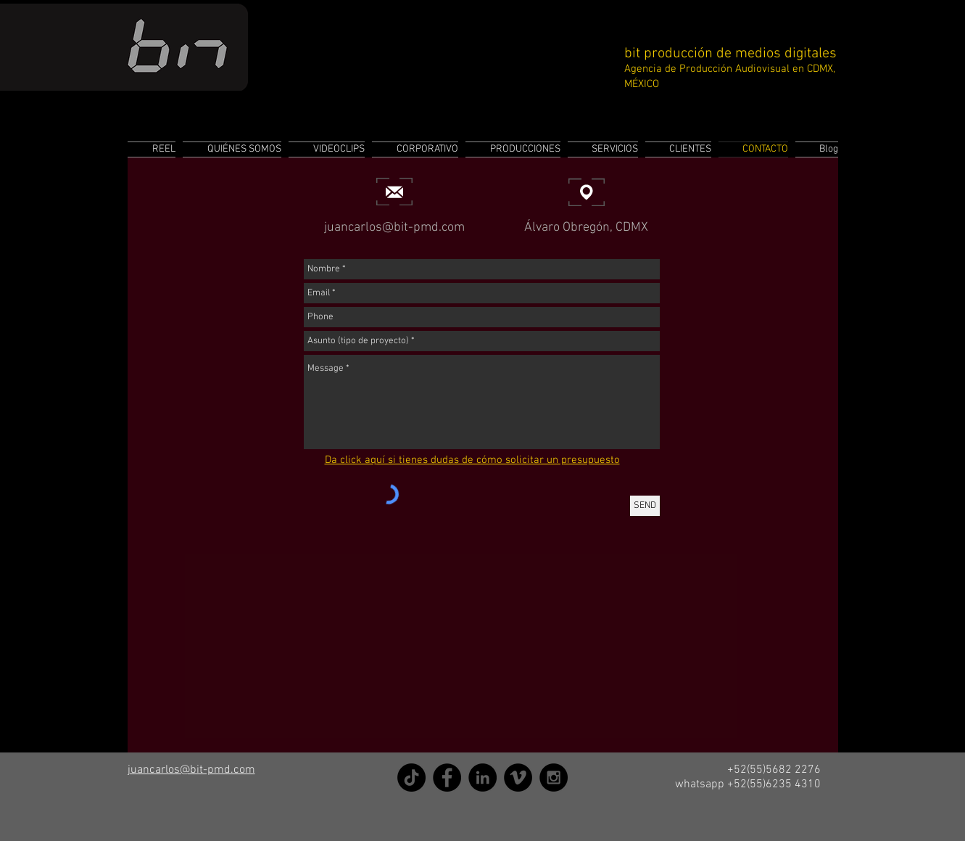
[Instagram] (553, 777)
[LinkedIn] (482, 777)
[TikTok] (411, 777)
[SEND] (645, 506)
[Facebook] (447, 777)
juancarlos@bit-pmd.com (394, 227)
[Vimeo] (518, 777)
